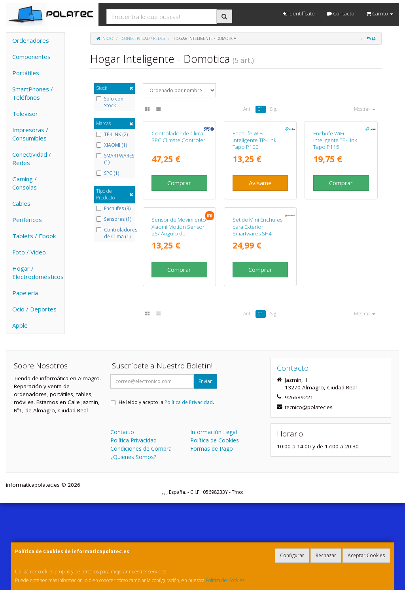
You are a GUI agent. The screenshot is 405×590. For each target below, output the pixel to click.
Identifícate (299, 13)
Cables (21, 203)
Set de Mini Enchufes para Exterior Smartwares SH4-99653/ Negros (257, 339)
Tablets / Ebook (34, 236)
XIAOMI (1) (111, 145)
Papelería (25, 293)
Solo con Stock (109, 102)
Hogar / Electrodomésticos (38, 272)
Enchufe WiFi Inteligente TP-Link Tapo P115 (335, 194)
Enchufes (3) (113, 208)
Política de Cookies (225, 580)
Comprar (179, 237)
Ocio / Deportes (34, 309)
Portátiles (25, 73)
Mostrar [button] (364, 109)
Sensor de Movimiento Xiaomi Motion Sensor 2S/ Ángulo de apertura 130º (178, 339)
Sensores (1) (113, 219)
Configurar (292, 555)
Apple (20, 325)
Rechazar (326, 555)
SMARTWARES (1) (114, 159)
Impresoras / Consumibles (30, 134)
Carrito (379, 13)
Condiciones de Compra (141, 535)
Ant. (247, 109)
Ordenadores (30, 40)
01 (260, 109)
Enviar (205, 468)
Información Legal (213, 518)
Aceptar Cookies (366, 555)
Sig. (273, 109)
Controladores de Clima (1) (114, 233)
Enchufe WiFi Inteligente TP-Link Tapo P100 (254, 194)
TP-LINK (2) (112, 134)
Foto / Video (29, 252)
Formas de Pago (211, 535)
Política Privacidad (133, 527)
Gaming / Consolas (24, 183)
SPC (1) (107, 173)
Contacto (340, 13)
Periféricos (27, 220)
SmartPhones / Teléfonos (32, 93)
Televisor (25, 114)
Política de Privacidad (189, 489)
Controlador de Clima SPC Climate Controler (178, 191)
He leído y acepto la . (166, 489)
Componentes (31, 57)
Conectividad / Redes (31, 158)
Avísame (260, 237)
